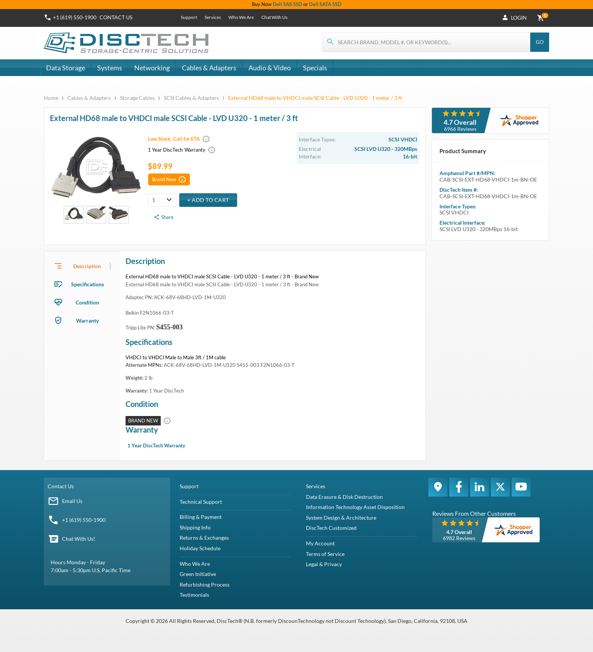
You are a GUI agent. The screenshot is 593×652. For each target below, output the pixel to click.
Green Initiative (198, 574)
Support (189, 17)
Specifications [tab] (87, 284)
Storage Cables (137, 98)
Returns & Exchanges (204, 537)
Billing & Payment (201, 517)
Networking (152, 68)
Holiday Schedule (200, 548)
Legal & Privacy (324, 564)
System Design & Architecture (341, 517)
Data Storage (65, 68)
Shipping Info (195, 527)
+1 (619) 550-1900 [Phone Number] (74, 17)
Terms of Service (325, 554)
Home (51, 98)
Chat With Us (274, 17)
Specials (315, 68)
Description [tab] (87, 266)
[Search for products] (426, 42)
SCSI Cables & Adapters (191, 98)
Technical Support (201, 501)
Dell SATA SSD (325, 4)
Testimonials (194, 594)
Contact (115, 17)
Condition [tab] (87, 302)
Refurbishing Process (205, 584)
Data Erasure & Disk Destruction (344, 497)
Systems (109, 68)
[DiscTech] (127, 43)
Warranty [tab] (87, 320)
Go (539, 42)
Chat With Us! (78, 539)
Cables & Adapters (209, 68)
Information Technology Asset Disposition (355, 507)
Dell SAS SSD (287, 4)
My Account (320, 543)
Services (213, 17)
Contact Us (61, 486)
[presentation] (82, 266)
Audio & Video (269, 68)
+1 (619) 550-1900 (84, 520)
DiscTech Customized (331, 528)
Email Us (72, 501)
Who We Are (241, 17)
